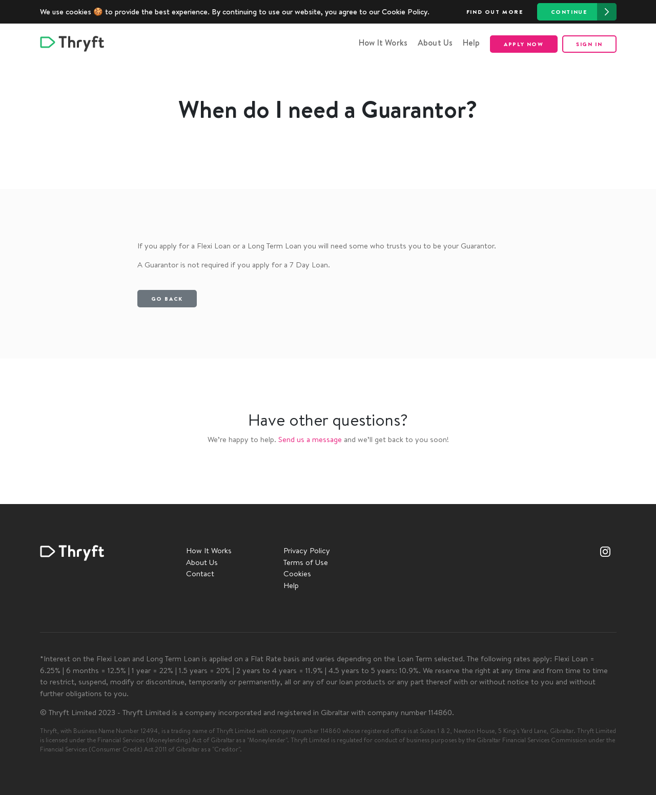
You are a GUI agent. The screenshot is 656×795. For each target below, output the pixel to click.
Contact (200, 573)
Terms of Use (305, 562)
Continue (584, 11)
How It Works (383, 42)
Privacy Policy (306, 550)
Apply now (523, 44)
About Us (435, 42)
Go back (167, 299)
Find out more (494, 12)
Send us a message (310, 439)
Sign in (589, 44)
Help (471, 42)
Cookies (297, 573)
